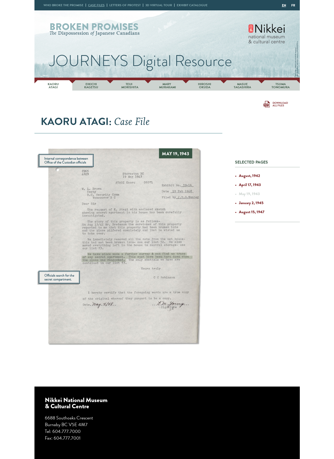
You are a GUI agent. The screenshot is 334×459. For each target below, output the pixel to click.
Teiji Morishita (129, 86)
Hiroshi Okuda (204, 86)
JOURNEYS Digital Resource (140, 60)
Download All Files (280, 104)
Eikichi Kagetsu (91, 86)
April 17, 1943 (250, 185)
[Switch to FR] (293, 5)
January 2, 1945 (251, 203)
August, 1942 (249, 176)
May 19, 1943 (249, 194)
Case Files (96, 5)
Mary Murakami (167, 86)
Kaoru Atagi (53, 86)
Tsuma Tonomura (281, 86)
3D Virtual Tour (158, 5)
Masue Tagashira (242, 86)
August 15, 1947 (251, 212)
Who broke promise (63, 5)
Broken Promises (93, 27)
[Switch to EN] (284, 5)
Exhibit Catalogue (192, 5)
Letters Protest (125, 5)
